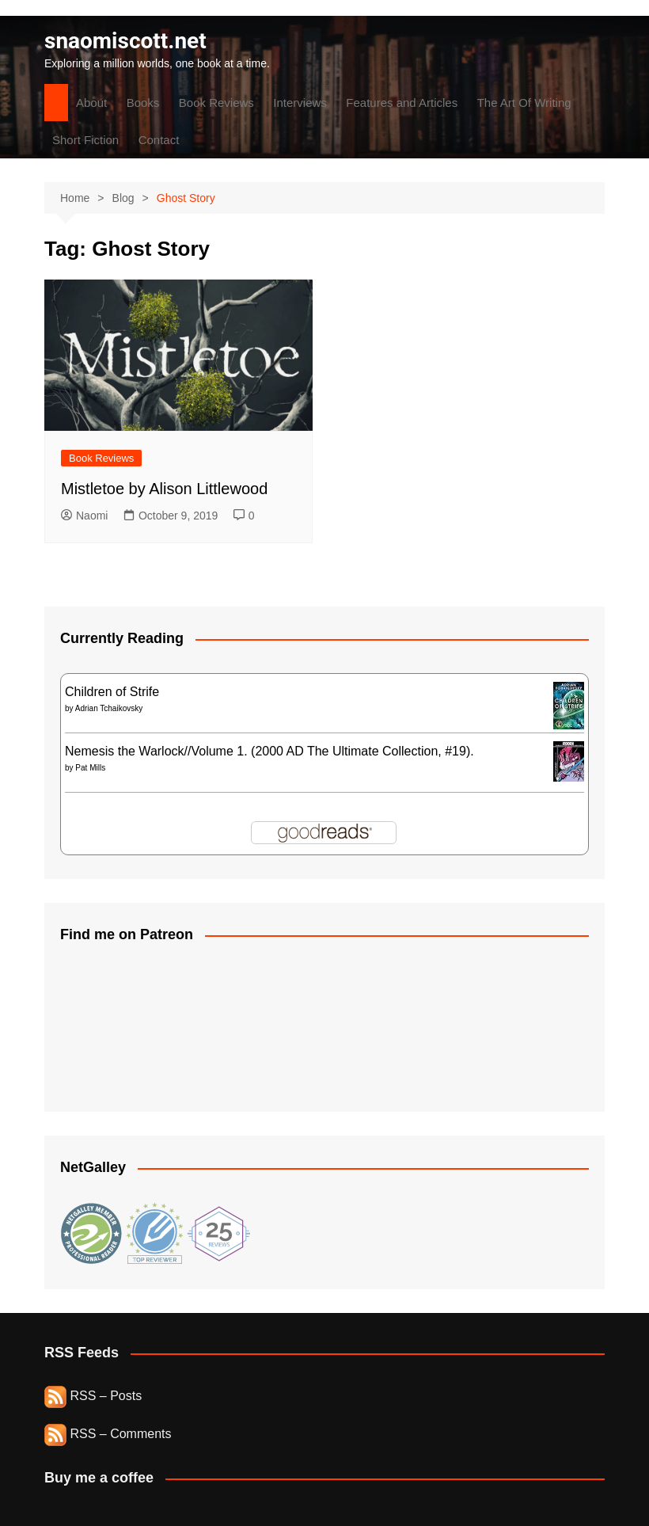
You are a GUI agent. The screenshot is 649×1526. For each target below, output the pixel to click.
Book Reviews (216, 102)
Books (143, 102)
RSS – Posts (93, 1395)
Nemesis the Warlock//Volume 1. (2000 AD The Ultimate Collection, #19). (269, 751)
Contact (159, 140)
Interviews (300, 102)
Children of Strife (112, 691)
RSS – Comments (107, 1433)
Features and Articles (401, 102)
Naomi (84, 515)
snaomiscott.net (125, 41)
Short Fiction (85, 140)
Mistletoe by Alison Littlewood (164, 488)
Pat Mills (90, 767)
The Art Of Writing (524, 102)
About (91, 102)
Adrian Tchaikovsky (108, 708)
